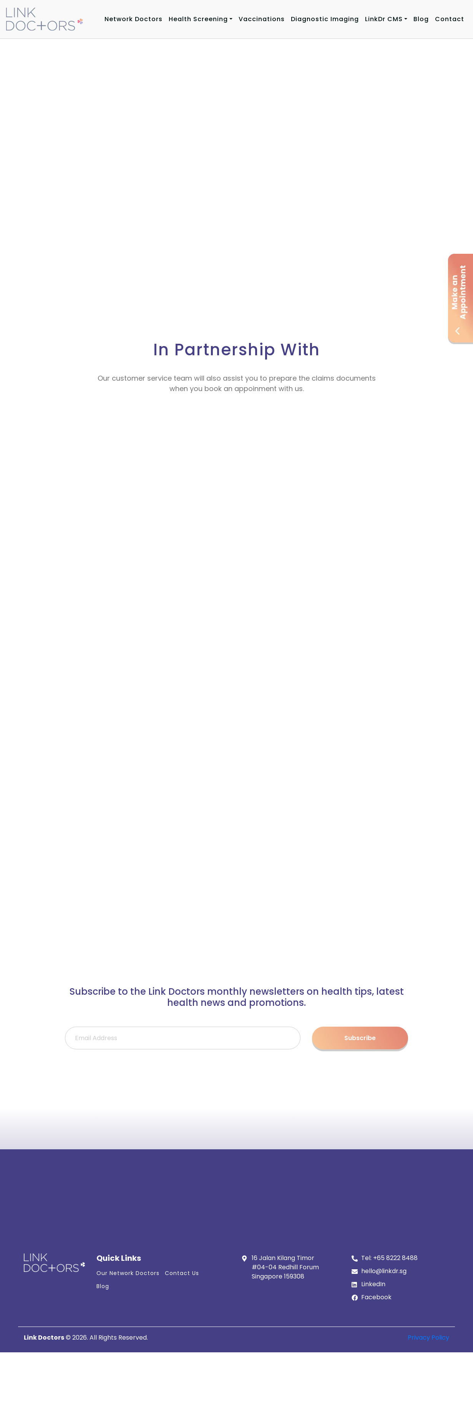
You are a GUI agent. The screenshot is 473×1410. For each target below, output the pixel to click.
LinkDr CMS (384, 19)
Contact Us (182, 1273)
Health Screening (198, 19)
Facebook (376, 1297)
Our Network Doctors (127, 1273)
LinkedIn (373, 1284)
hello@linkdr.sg (384, 1271)
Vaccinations (262, 19)
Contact (449, 19)
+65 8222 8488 (395, 1258)
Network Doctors (134, 19)
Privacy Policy (428, 1337)
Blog (421, 19)
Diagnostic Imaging (325, 19)
